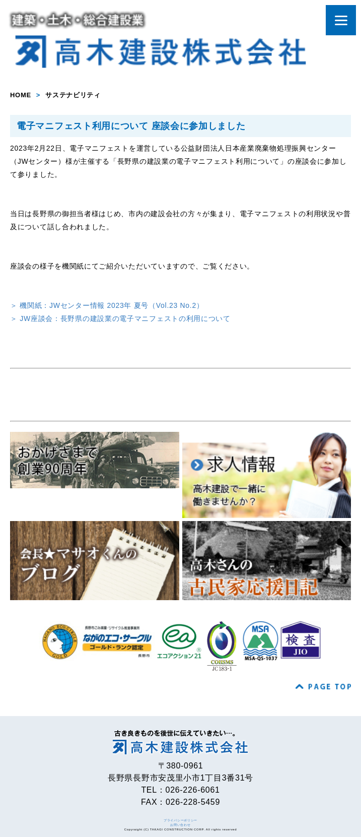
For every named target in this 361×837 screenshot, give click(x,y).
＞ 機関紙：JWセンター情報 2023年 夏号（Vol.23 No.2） (107, 305)
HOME (20, 95)
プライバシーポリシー (180, 820)
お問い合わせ (180, 824)
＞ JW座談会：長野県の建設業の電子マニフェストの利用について (120, 318)
